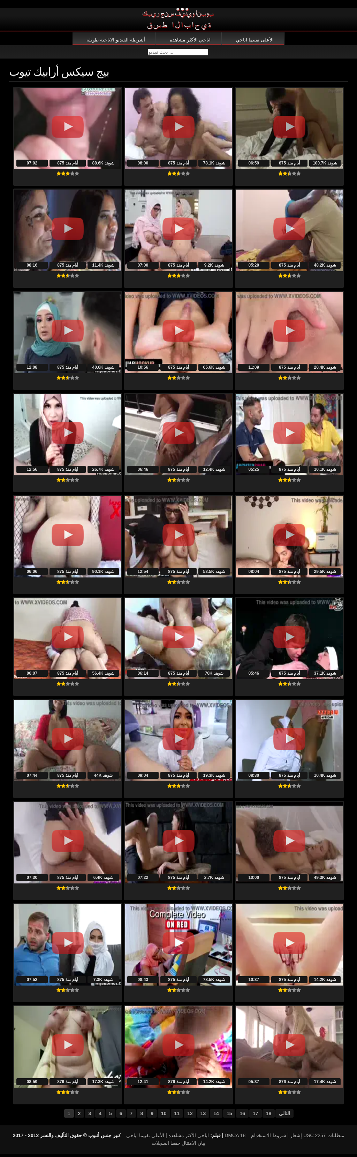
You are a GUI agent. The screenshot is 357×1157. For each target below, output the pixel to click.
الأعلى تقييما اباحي (255, 40)
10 (164, 1116)
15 (229, 1116)
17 (255, 1116)
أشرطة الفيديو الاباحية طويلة (115, 40)
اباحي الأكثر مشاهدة (190, 40)
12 (190, 1116)
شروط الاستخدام (268, 1138)
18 (269, 1116)
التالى (284, 1116)
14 (216, 1116)
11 (177, 1116)
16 (242, 1116)
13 (203, 1116)
